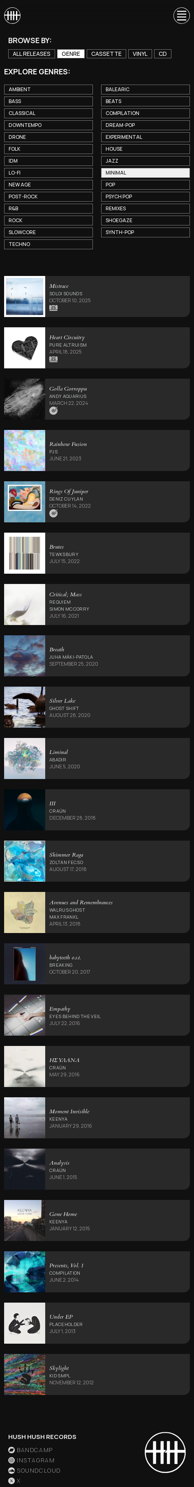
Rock (15, 220)
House (114, 148)
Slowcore (22, 232)
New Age (20, 184)
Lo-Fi (15, 172)
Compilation (122, 113)
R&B (13, 208)
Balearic (117, 89)
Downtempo (25, 125)
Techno (19, 244)
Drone (17, 136)
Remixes (116, 208)
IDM (13, 160)
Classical (22, 113)
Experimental (124, 136)
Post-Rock (23, 196)
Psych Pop (119, 196)
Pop (110, 184)
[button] (178, 15)
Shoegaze (119, 220)
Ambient (20, 89)
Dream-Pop (120, 125)
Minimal (116, 172)
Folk (14, 148)
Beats (113, 101)
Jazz (112, 160)
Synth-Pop (120, 232)
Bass (15, 101)
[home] (12, 15)
